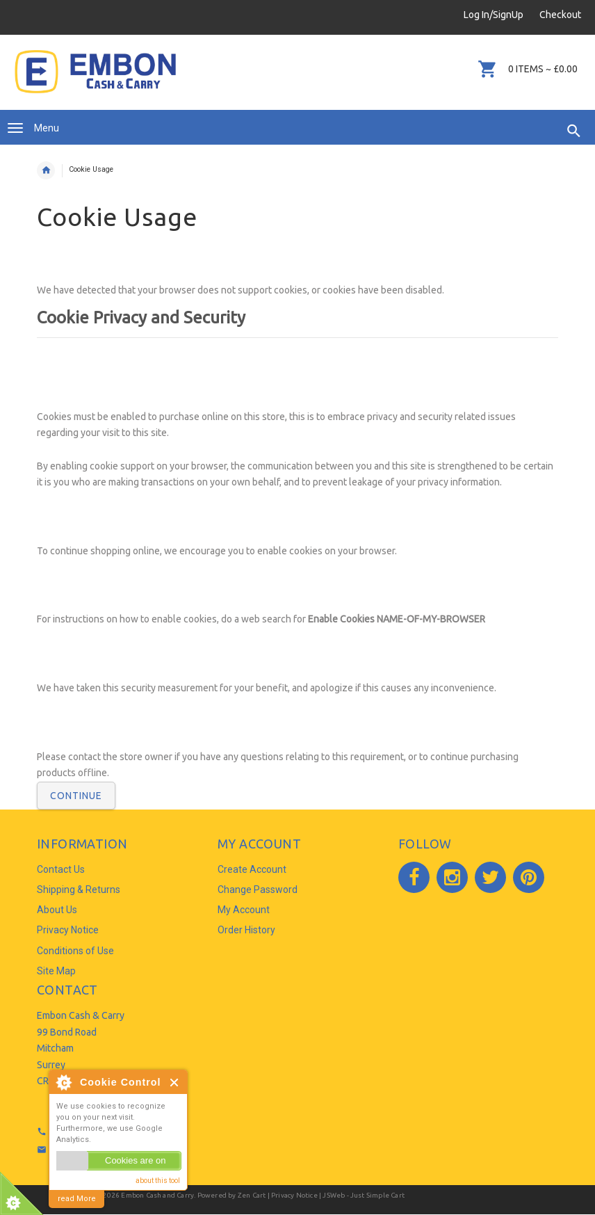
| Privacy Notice (291, 1195)
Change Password (258, 889)
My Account (244, 909)
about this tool (158, 1180)
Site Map (56, 970)
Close (174, 1082)
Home (46, 170)
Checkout (560, 14)
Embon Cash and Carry (157, 1195)
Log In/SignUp (493, 14)
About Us (57, 909)
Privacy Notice (68, 929)
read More (77, 1198)
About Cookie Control (63, 1082)
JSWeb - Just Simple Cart (364, 1195)
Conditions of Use (75, 950)
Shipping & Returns (78, 889)
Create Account (252, 869)
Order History (246, 929)
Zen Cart (252, 1195)
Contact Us (61, 869)
